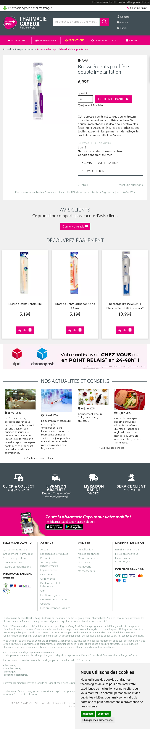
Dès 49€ (56, 485)
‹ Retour (83, 185)
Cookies (45, 604)
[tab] (110, 163)
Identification (85, 550)
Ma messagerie (87, 571)
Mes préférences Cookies (55, 609)
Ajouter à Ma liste (90, 106)
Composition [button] (92, 171)
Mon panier (84, 563)
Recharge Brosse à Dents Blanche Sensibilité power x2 (124, 306)
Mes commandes (88, 558)
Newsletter (46, 575)
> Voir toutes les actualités (38, 458)
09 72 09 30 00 (131, 482)
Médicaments (17, 40)
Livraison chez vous (126, 554)
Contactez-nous (12, 563)
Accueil (7, 50)
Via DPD (94, 484)
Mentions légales (50, 595)
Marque (19, 50)
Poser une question (14, 558)
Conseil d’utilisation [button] (100, 163)
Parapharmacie (46, 40)
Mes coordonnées (88, 554)
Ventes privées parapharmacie (49, 564)
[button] (85, 99)
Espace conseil (49, 571)
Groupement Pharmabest (18, 554)
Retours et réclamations (17, 567)
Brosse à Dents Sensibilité (24, 304)
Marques (132, 40)
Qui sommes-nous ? (15, 550)
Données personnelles (53, 600)
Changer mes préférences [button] (98, 720)
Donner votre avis (75, 227)
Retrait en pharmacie (127, 550)
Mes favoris (84, 567)
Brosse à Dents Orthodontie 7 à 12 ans (75, 306)
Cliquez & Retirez (19, 482)
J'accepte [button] (88, 713)
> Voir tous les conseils (111, 448)
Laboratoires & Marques (54, 554)
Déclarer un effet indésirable (50, 585)
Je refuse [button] (103, 713)
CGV (43, 591)
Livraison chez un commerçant (125, 560)
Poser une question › (130, 185)
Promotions (74, 40)
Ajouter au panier (113, 99)
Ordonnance (47, 579)
